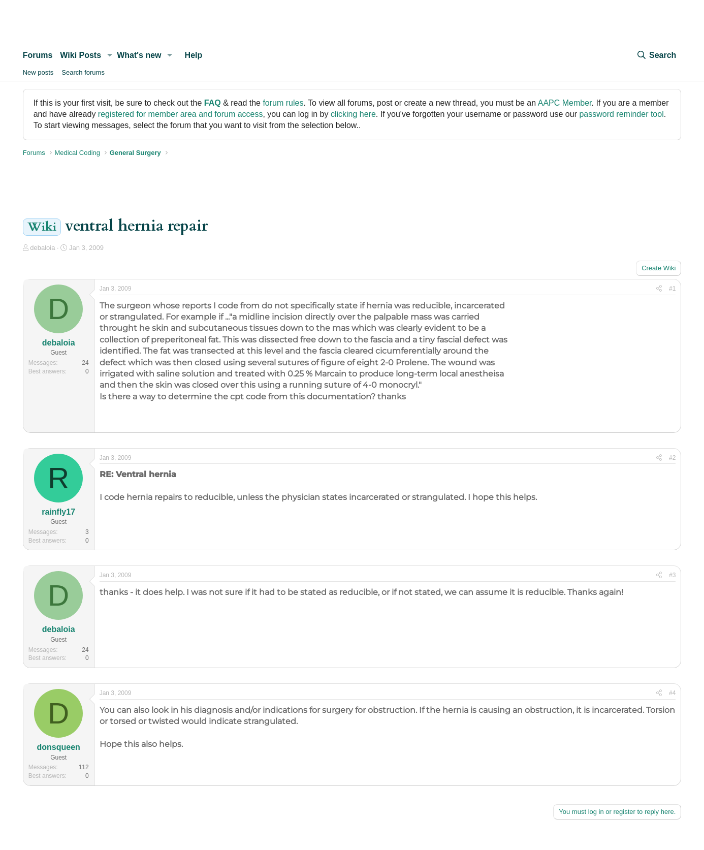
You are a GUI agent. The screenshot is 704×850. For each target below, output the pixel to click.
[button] (109, 55)
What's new (139, 55)
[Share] (659, 289)
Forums (38, 55)
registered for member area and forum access (180, 114)
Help (194, 55)
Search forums (83, 72)
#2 (672, 457)
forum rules (283, 103)
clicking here (353, 114)
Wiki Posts (80, 55)
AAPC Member (565, 103)
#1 (672, 288)
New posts (38, 72)
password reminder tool (621, 114)
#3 (672, 575)
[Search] (656, 55)
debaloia (42, 247)
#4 (672, 693)
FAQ (212, 103)
